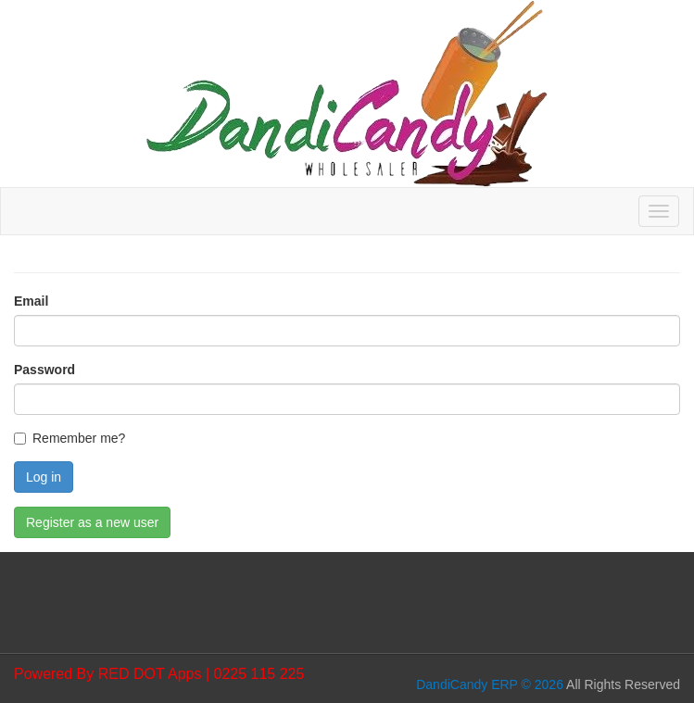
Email (31, 301)
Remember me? (78, 438)
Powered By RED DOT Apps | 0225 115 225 (159, 674)
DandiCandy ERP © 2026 (489, 684)
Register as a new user (92, 522)
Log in (43, 477)
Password (44, 369)
